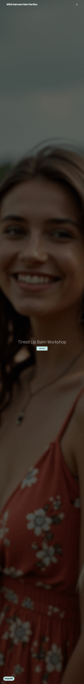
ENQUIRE (9, 679)
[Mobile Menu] (77, 4)
